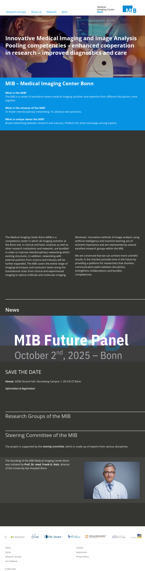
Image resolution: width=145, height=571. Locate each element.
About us (36, 12)
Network (52, 12)
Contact (79, 547)
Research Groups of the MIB (37, 416)
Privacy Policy (82, 556)
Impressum (81, 552)
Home (8, 547)
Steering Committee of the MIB (41, 435)
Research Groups (16, 12)
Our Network (11, 561)
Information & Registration (20, 388)
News (12, 309)
